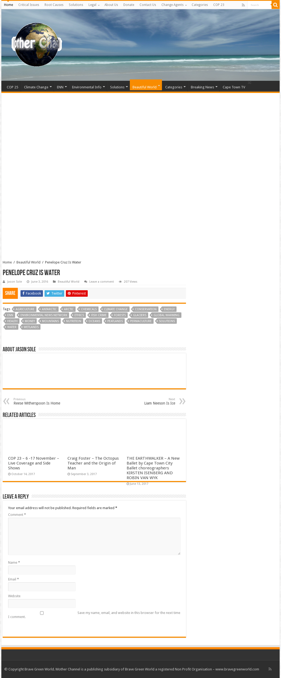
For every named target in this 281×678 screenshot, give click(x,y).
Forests (120, 315)
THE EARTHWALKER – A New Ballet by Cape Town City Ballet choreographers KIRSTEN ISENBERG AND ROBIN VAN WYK (153, 468)
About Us (111, 5)
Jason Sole (14, 281)
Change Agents (172, 5)
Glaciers (139, 315)
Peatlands (115, 321)
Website (14, 596)
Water (11, 327)
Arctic (69, 309)
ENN (60, 87)
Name (14, 562)
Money (30, 321)
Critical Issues (28, 5)
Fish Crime (99, 315)
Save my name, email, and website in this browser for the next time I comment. (94, 615)
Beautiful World (145, 87)
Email (13, 579)
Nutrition (73, 321)
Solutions (76, 5)
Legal (92, 5)
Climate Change (36, 87)
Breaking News (202, 87)
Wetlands (31, 327)
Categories (200, 5)
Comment (17, 515)
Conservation (146, 309)
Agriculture (25, 309)
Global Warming (167, 315)
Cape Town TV (234, 87)
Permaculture (141, 321)
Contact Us (148, 5)
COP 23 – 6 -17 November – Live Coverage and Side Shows (33, 463)
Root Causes (54, 5)
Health (12, 321)
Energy (169, 309)
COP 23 (218, 5)
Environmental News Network (44, 315)
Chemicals (89, 309)
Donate (128, 5)
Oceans (94, 321)
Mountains (50, 321)
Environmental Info (86, 87)
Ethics (79, 315)
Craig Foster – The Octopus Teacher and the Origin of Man (93, 463)
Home (8, 5)
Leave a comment (101, 281)
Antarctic (49, 309)
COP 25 (12, 87)
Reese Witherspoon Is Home (41, 401)
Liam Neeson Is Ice (147, 401)
